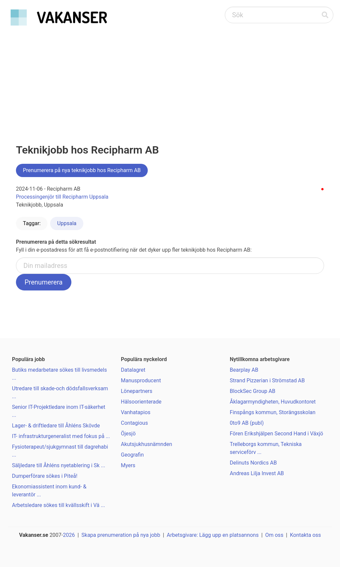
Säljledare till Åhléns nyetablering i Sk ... (58, 465)
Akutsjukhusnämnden (146, 444)
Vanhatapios (135, 412)
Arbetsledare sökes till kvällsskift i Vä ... (58, 505)
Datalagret (133, 370)
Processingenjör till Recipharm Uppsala (62, 197)
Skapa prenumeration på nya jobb (120, 535)
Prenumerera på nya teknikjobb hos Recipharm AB (82, 170)
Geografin (132, 455)
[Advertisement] (170, 78)
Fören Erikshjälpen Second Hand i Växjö (276, 433)
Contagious (134, 423)
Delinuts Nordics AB (253, 463)
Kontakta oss (305, 535)
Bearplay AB (244, 370)
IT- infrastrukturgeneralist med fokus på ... (61, 436)
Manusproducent (141, 380)
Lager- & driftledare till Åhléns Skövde (56, 425)
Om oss (274, 535)
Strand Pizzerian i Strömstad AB (267, 380)
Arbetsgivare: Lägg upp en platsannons (213, 535)
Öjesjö (128, 433)
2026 (69, 535)
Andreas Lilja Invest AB (257, 473)
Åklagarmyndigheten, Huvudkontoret (273, 402)
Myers (128, 465)
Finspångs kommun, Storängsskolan (272, 412)
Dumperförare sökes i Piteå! (44, 476)
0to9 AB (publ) (247, 423)
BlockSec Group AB (252, 391)
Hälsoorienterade (141, 402)
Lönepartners (136, 391)
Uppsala (66, 223)
